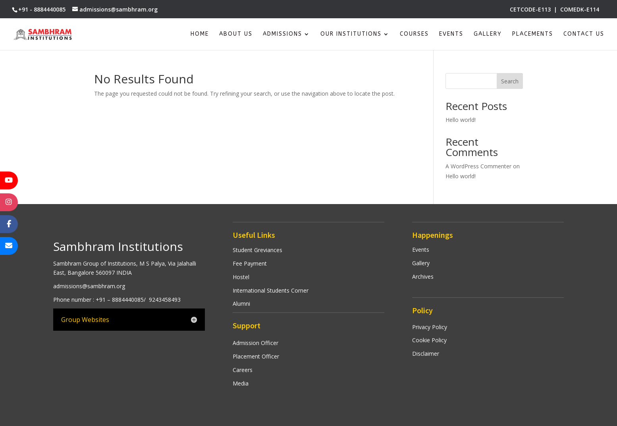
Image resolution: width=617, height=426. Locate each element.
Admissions (282, 34)
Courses (414, 34)
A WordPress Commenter (478, 166)
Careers (243, 370)
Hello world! (460, 119)
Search (510, 81)
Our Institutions (351, 34)
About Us (236, 34)
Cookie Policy (429, 340)
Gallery (488, 34)
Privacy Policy (429, 327)
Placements (532, 34)
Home (200, 34)
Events (451, 34)
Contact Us (583, 34)
